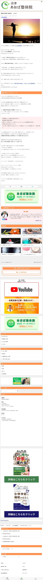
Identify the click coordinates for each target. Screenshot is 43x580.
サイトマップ (24, 573)
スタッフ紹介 (4, 351)
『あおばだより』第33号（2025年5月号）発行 (11, 536)
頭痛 (3, 368)
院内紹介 (3, 353)
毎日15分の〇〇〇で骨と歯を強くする (8, 254)
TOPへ (36, 579)
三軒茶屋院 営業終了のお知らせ (8, 541)
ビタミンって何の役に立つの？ (7, 262)
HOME (2, 563)
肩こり (3, 371)
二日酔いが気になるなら (37, 262)
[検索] (10, 391)
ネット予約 (7, 579)
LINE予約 (21, 578)
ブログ (23, 566)
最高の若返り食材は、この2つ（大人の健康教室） (25, 83)
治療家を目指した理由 (6, 356)
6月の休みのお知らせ (6, 533)
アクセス (3, 344)
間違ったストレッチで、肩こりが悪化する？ (30, 235)
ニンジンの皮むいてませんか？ (7, 235)
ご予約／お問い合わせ (6, 359)
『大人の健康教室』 (18, 45)
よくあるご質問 (5, 341)
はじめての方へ (5, 336)
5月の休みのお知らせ (6, 538)
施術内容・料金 (5, 338)
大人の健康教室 (4, 17)
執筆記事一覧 (38, 220)
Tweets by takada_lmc (5, 520)
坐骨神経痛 (4, 373)
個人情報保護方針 (4, 573)
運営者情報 (24, 569)
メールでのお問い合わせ (27, 272)
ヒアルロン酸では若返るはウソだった (29, 254)
